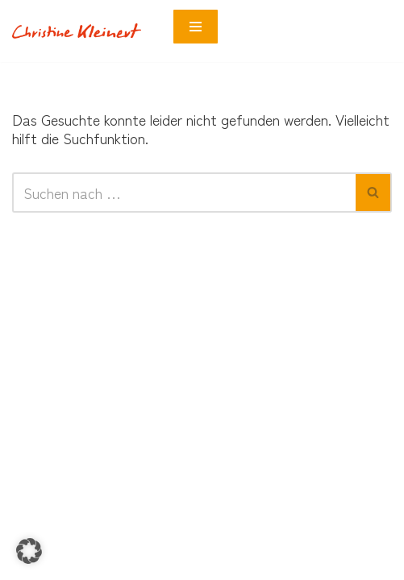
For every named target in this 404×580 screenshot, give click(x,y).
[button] (29, 551)
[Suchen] (184, 192)
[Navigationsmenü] (195, 27)
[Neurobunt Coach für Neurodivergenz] (80, 31)
